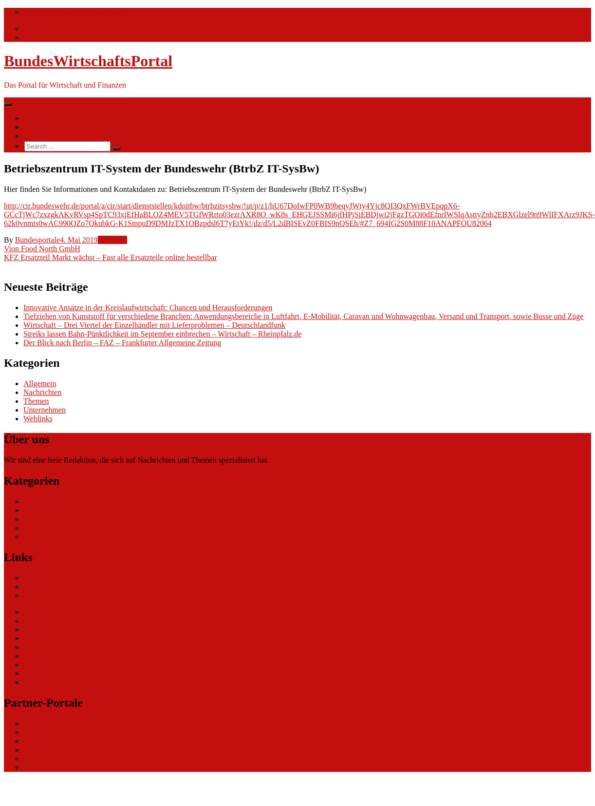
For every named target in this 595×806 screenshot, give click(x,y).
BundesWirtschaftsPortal (88, 61)
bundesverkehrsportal (57, 723)
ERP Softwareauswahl (58, 629)
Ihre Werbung (44, 135)
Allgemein (39, 383)
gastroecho (40, 656)
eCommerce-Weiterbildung (65, 664)
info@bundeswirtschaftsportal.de (75, 12)
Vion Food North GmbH (42, 248)
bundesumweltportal (55, 732)
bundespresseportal (53, 758)
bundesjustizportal (51, 750)
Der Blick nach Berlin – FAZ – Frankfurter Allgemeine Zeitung (122, 342)
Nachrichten (42, 118)
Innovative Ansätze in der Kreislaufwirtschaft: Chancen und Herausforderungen (147, 307)
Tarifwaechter (45, 767)
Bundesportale (37, 240)
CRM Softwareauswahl (59, 621)
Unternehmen (44, 410)
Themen (36, 127)
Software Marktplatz (55, 638)
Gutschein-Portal (49, 647)
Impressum (40, 682)
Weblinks (112, 240)
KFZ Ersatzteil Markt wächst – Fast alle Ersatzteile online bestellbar (110, 257)
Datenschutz (42, 673)
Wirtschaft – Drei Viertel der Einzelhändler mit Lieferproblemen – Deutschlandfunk (154, 325)
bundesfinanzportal (53, 741)
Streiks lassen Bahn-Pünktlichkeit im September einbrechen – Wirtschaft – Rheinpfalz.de (162, 334)
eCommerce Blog (50, 612)
